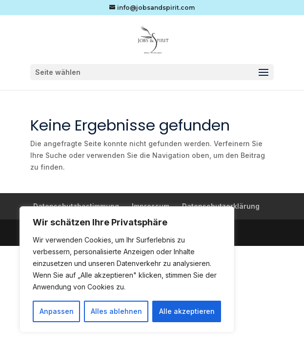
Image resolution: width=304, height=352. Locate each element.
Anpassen (57, 311)
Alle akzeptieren (187, 311)
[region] (127, 269)
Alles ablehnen (116, 311)
